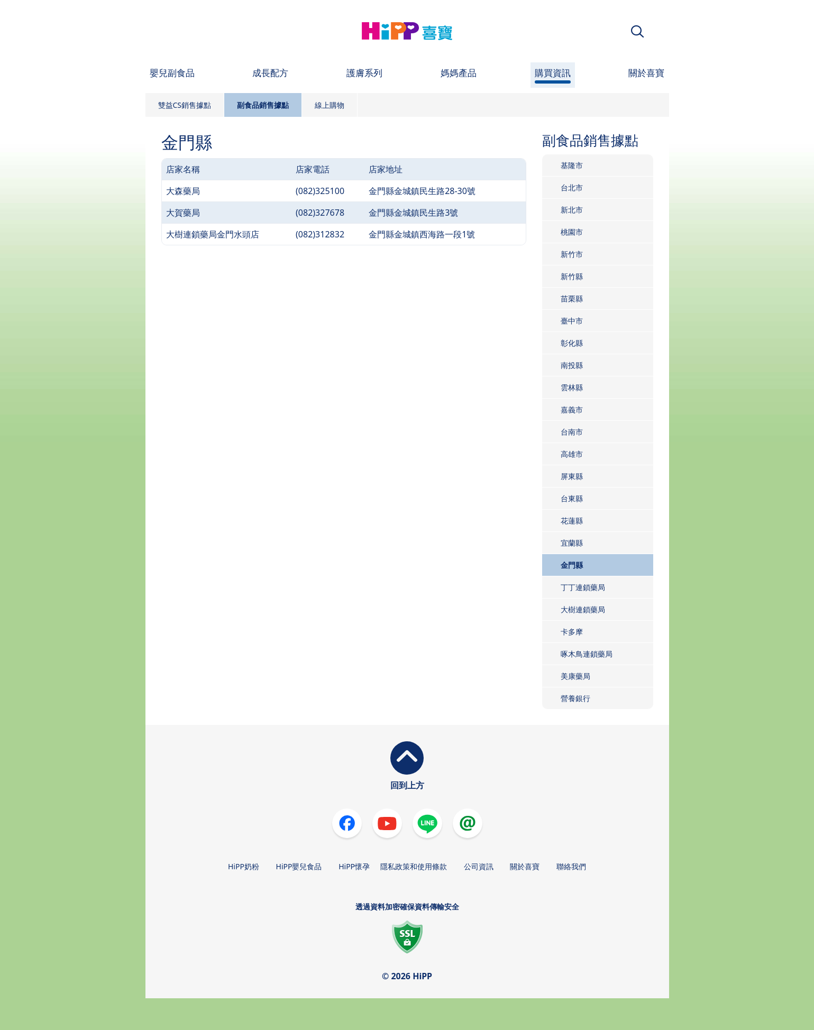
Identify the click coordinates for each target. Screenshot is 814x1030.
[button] (637, 31)
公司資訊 (478, 866)
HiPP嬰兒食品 (299, 866)
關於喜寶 (524, 866)
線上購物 (329, 105)
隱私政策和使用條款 (413, 866)
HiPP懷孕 (354, 866)
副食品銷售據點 (263, 105)
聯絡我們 (571, 866)
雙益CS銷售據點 (185, 105)
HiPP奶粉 (243, 866)
